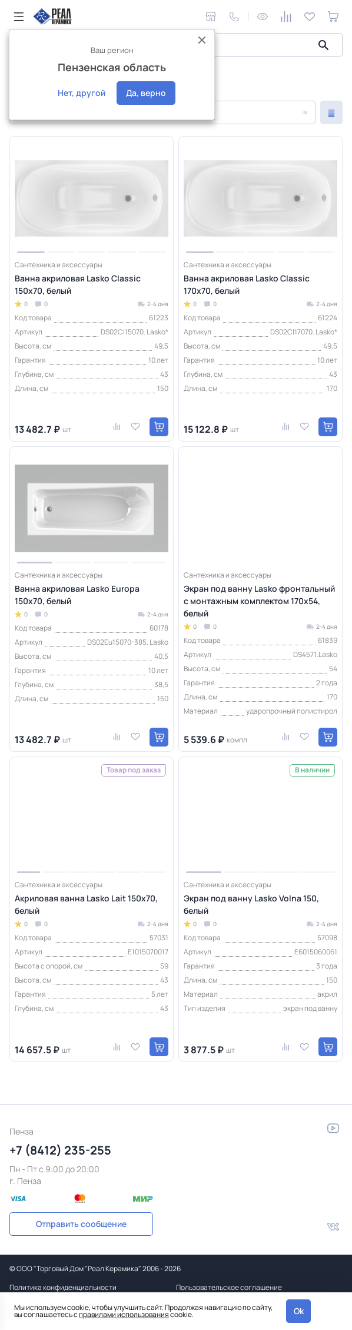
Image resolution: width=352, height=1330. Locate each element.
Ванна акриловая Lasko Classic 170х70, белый (247, 284)
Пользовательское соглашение (229, 1287)
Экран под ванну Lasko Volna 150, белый (251, 904)
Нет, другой (81, 92)
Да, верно (146, 92)
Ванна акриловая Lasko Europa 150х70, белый (77, 594)
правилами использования (124, 1314)
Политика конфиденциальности (63, 1287)
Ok (299, 1310)
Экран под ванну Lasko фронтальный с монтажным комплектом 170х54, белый (259, 601)
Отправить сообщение (81, 1223)
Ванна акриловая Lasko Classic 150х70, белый (78, 284)
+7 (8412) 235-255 (60, 1150)
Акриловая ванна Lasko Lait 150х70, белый (86, 904)
